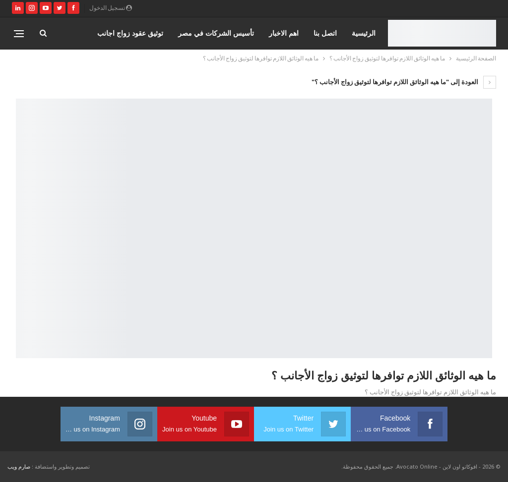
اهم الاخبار (284, 33)
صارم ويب (18, 466)
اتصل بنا (325, 33)
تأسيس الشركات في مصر (216, 33)
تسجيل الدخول (110, 7)
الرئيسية (364, 33)
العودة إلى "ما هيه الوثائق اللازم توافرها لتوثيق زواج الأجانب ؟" (404, 81)
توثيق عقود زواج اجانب (130, 33)
